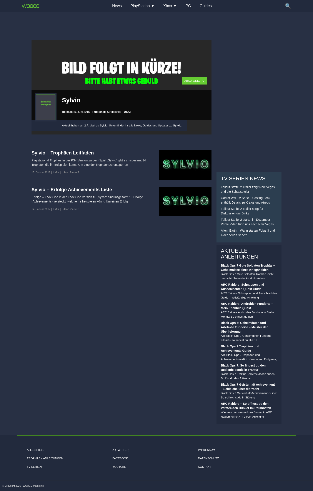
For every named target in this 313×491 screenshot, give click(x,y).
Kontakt (204, 466)
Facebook (120, 458)
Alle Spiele (35, 449)
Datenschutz (208, 458)
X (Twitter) (121, 449)
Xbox (167, 6)
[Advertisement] (156, 23)
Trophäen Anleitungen (45, 458)
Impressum (206, 449)
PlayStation (140, 6)
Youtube (119, 466)
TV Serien (34, 466)
